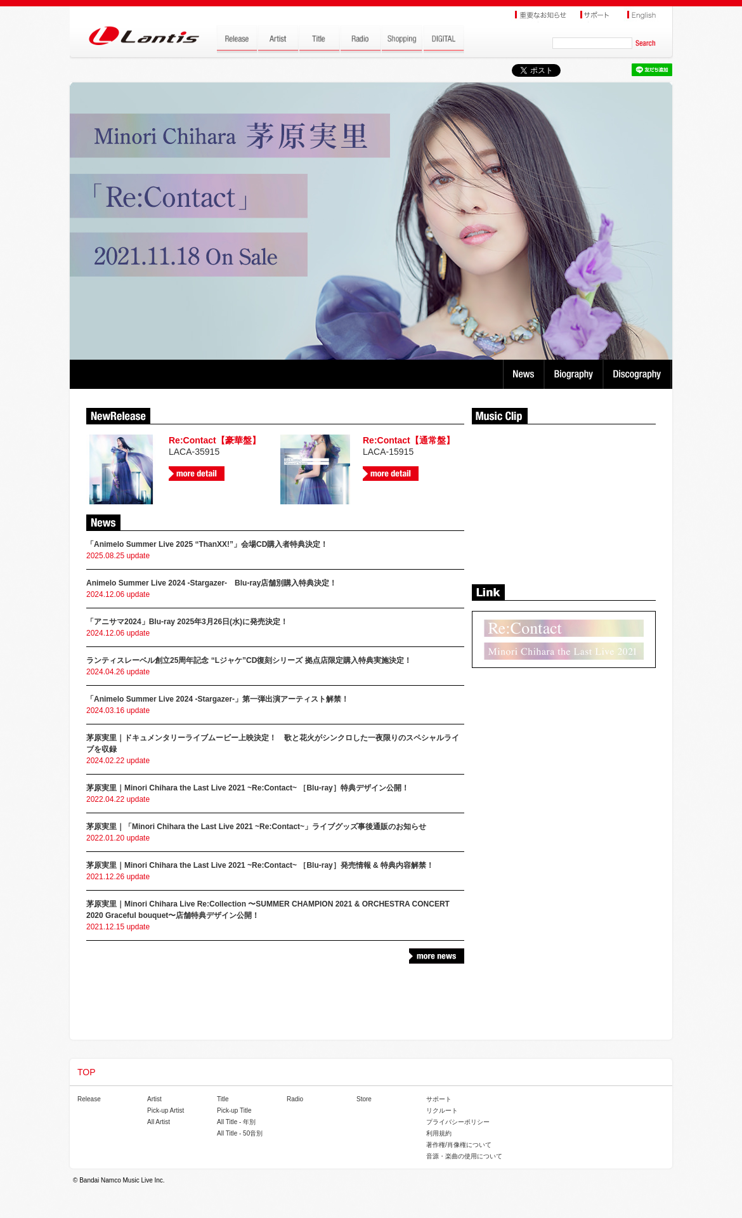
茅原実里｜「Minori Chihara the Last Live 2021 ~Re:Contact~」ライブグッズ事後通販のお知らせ (256, 826)
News (523, 374)
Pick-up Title (234, 1110)
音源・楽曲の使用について (464, 1156)
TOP (86, 1072)
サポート (439, 1099)
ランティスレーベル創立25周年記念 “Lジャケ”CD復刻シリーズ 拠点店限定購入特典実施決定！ (249, 660)
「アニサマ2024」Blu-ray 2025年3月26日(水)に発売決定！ (187, 621)
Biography (574, 374)
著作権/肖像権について (458, 1144)
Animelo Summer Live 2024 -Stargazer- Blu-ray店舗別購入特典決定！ (211, 583)
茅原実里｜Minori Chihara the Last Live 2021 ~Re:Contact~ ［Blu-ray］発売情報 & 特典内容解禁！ (260, 865)
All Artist (158, 1121)
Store (364, 1099)
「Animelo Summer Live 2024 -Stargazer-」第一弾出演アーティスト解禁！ (217, 699)
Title (223, 1099)
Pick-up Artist (165, 1110)
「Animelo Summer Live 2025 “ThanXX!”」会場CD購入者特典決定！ (207, 544)
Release (89, 1099)
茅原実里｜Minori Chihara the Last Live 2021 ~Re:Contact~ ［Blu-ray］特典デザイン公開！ (247, 787)
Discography (638, 374)
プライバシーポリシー (458, 1121)
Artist (154, 1099)
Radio (295, 1099)
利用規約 (439, 1133)
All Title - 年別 (236, 1121)
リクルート (442, 1110)
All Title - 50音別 (240, 1133)
